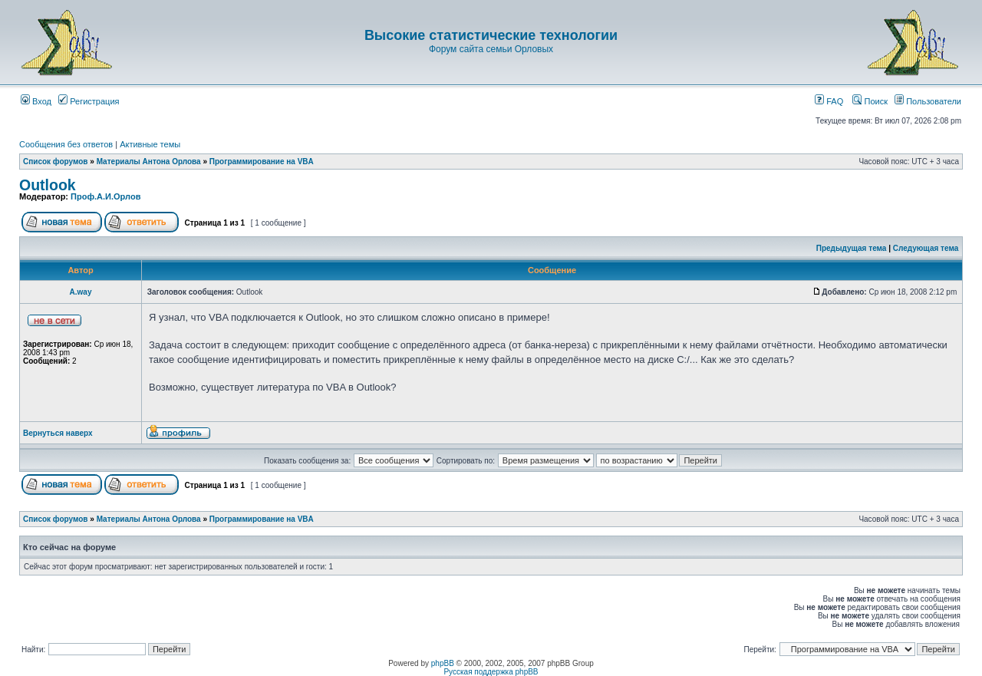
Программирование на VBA (261, 161)
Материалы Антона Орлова (149, 161)
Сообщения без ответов (66, 144)
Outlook (47, 184)
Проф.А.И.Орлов (105, 196)
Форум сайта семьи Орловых (491, 49)
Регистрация (88, 101)
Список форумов (55, 161)
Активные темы (150, 144)
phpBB (442, 663)
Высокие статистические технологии (491, 35)
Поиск (870, 101)
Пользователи (928, 101)
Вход (36, 101)
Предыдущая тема (851, 248)
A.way (81, 292)
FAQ (829, 101)
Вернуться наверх (58, 433)
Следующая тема (925, 248)
